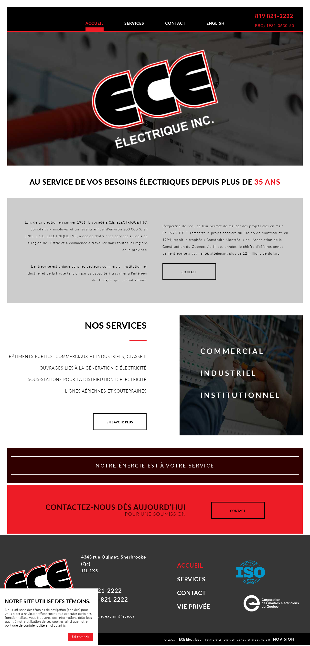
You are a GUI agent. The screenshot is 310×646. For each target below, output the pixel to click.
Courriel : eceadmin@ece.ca (108, 617)
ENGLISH (224, 23)
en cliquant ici (56, 625)
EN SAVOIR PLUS (120, 426)
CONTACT (178, 23)
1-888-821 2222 (104, 600)
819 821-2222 (273, 16)
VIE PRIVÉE (193, 607)
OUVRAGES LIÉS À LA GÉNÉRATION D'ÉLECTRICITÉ (90, 371)
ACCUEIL (86, 23)
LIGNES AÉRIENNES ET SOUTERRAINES (104, 394)
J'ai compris (80, 637)
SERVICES (131, 23)
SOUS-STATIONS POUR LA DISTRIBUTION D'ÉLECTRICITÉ (83, 383)
